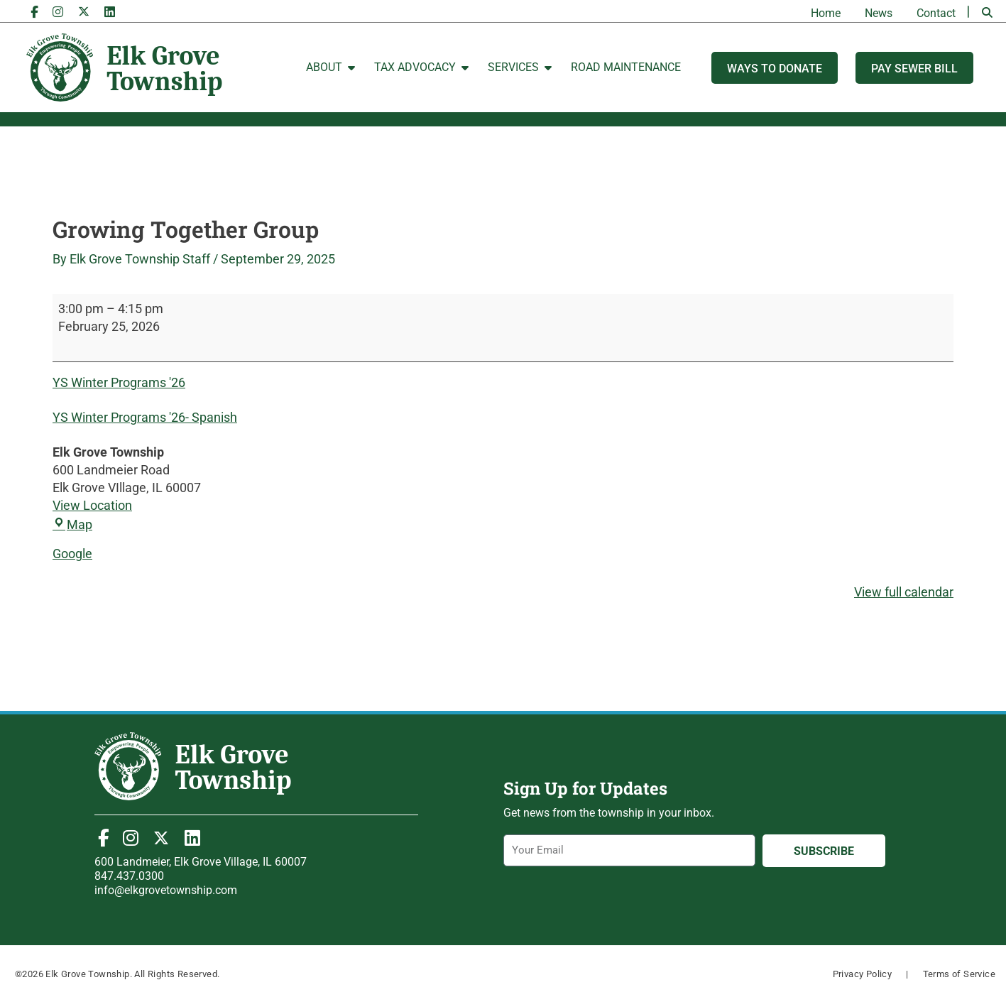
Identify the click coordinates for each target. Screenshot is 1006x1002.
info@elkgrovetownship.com (165, 890)
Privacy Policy (862, 974)
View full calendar (903, 591)
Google (72, 553)
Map (72, 524)
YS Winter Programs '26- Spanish (145, 417)
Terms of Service (959, 974)
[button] (987, 13)
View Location (92, 505)
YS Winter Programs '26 (119, 382)
